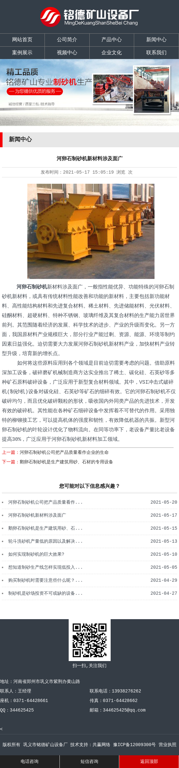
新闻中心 (156, 40)
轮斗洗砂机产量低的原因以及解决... (45, 541)
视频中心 (67, 53)
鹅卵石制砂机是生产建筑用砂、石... (45, 528)
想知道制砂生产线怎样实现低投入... (45, 567)
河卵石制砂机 (30, 287)
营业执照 (167, 744)
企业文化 (111, 53)
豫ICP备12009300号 (134, 744)
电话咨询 (29, 761)
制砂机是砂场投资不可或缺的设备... (45, 593)
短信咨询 (89, 761)
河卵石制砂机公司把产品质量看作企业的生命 (64, 452)
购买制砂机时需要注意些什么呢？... (45, 580)
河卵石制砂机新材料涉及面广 (37, 515)
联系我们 (156, 53)
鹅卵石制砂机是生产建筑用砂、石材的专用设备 (66, 462)
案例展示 (22, 53)
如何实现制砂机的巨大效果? (36, 554)
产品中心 (111, 40)
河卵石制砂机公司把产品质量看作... (45, 502)
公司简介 (67, 40)
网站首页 (22, 40)
